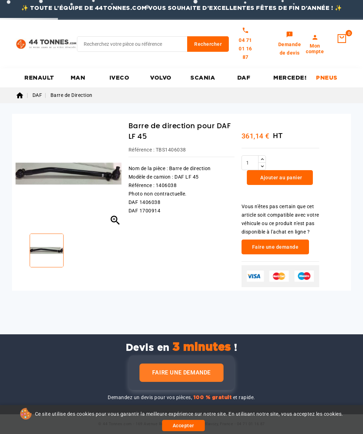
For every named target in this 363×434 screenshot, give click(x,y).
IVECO (119, 78)
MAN (78, 78)
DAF (244, 78)
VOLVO (161, 78)
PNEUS (327, 78)
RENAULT (39, 78)
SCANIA (202, 78)
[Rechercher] (153, 44)
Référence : (142, 150)
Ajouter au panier (280, 177)
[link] (290, 44)
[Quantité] (250, 162)
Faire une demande (181, 372)
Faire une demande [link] (275, 247)
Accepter (183, 425)
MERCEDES (289, 78)
